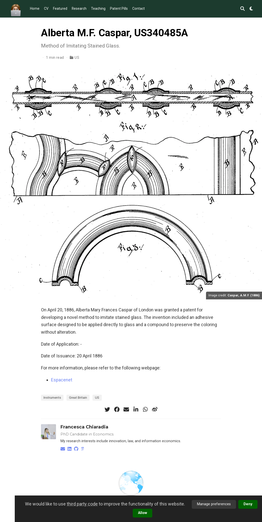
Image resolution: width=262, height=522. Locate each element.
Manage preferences (214, 504)
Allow (142, 513)
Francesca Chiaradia (84, 427)
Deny (248, 504)
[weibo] (154, 409)
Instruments (52, 397)
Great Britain (78, 397)
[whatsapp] (145, 409)
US (76, 58)
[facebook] (116, 409)
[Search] (242, 9)
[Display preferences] (251, 9)
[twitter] (107, 409)
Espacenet (61, 379)
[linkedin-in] (136, 409)
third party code (82, 503)
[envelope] (126, 409)
